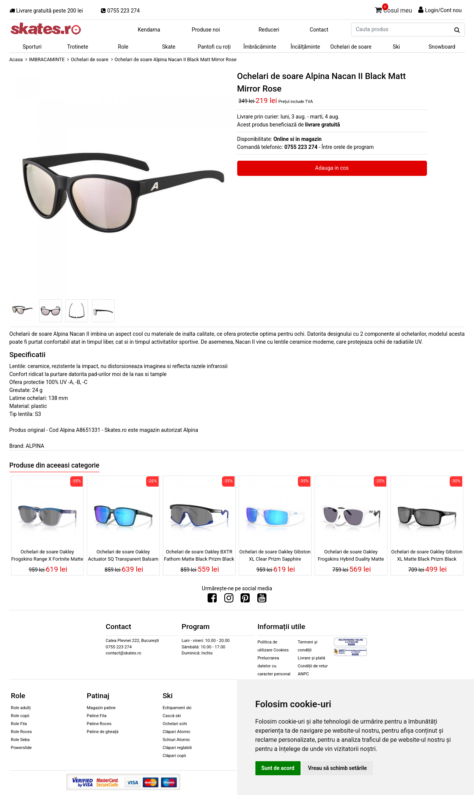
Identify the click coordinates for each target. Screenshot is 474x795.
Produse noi (206, 30)
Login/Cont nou (443, 10)
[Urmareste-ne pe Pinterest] (245, 600)
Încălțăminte (305, 47)
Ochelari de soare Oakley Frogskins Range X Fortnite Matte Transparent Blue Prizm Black (47, 556)
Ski (396, 47)
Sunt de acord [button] (277, 768)
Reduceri (268, 30)
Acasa (16, 59)
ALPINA (35, 446)
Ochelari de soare (350, 47)
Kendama (149, 30)
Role (123, 47)
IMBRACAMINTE (47, 59)
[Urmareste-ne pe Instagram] (228, 600)
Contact (319, 30)
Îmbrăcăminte (259, 47)
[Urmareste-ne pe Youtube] (261, 600)
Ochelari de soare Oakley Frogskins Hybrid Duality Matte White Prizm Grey (351, 556)
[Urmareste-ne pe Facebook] (212, 600)
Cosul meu (393, 9)
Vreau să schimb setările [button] (337, 768)
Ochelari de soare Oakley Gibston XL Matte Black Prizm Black (427, 555)
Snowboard (441, 47)
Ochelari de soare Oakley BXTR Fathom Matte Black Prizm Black (199, 555)
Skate (168, 47)
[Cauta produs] (457, 30)
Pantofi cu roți (214, 47)
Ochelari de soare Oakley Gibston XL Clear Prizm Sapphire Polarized (275, 556)
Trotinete (77, 47)
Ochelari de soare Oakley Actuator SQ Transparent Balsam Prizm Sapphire (123, 556)
